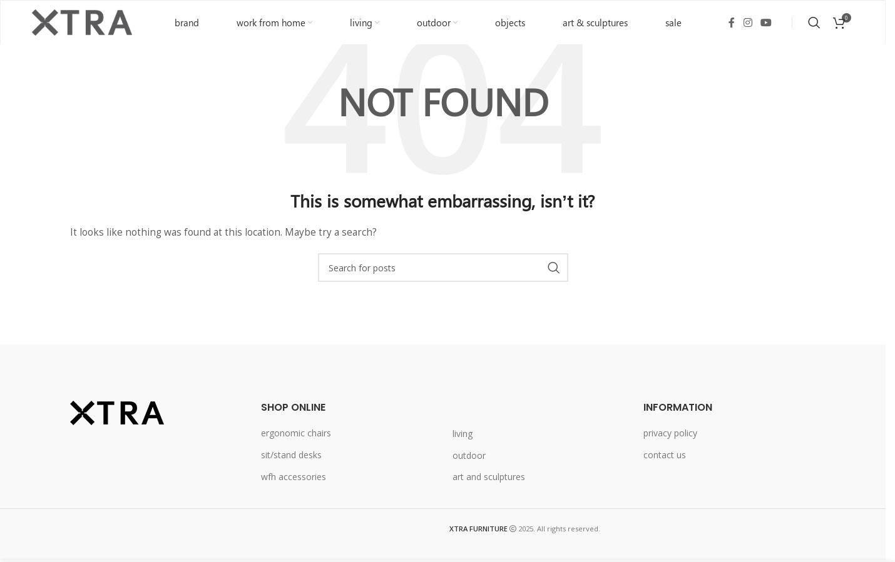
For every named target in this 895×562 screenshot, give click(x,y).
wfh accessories (293, 477)
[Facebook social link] (731, 22)
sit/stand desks (291, 455)
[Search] (814, 22)
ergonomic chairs (296, 433)
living (463, 433)
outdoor (469, 455)
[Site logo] (82, 22)
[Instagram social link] (747, 22)
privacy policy (670, 433)
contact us (664, 455)
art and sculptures (489, 477)
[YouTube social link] (765, 22)
